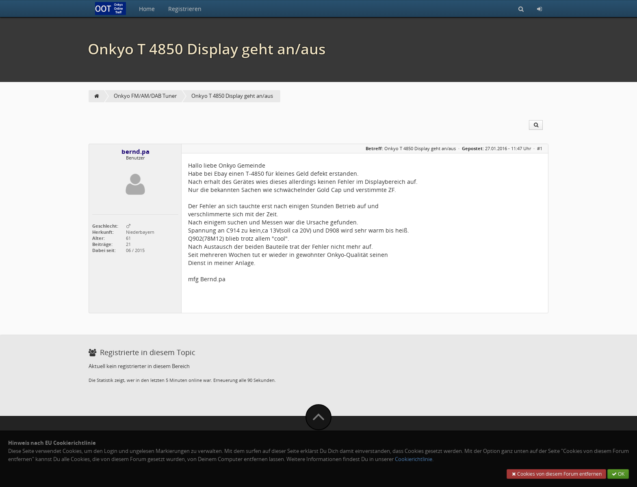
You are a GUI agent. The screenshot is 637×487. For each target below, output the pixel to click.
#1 (539, 148)
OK (618, 473)
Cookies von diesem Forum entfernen (556, 473)
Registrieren (185, 9)
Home (147, 9)
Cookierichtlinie (413, 459)
